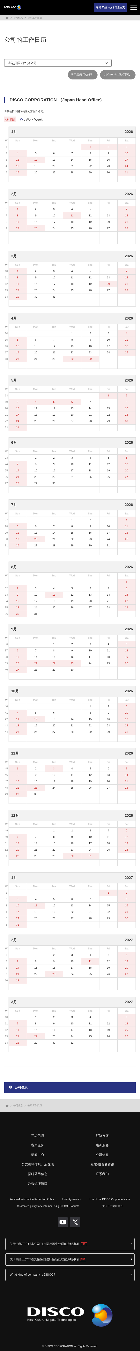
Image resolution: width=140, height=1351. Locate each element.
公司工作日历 (35, 17)
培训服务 (102, 1145)
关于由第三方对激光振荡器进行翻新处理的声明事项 (44, 1259)
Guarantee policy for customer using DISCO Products (48, 1206)
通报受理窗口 (37, 1183)
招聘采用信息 (37, 1174)
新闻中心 (37, 1155)
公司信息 (18, 17)
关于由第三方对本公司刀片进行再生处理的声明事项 (45, 1244)
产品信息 (37, 1135)
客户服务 (37, 1145)
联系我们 (102, 1174)
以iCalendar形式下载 (117, 74)
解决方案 (102, 1135)
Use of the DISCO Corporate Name (110, 1199)
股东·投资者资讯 (102, 1164)
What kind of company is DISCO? (32, 1274)
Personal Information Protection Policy (32, 1199)
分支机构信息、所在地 (38, 1164)
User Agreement (71, 1199)
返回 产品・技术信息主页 (110, 7)
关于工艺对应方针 (112, 1206)
